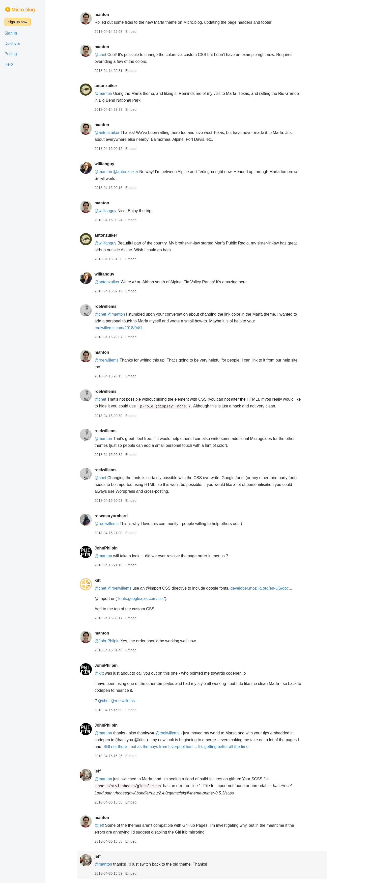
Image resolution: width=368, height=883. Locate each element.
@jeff (103, 825)
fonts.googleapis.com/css (145, 598)
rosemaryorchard (115, 516)
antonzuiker (110, 86)
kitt (102, 580)
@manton (108, 93)
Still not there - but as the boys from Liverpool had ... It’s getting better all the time (180, 746)
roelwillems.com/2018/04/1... (124, 328)
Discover (12, 43)
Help (9, 64)
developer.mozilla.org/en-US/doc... (266, 588)
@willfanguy (110, 211)
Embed (135, 32)
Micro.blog (23, 9)
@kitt (103, 673)
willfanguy (109, 164)
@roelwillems (111, 360)
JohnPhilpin (110, 548)
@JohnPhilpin (111, 641)
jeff (102, 771)
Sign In (11, 33)
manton (106, 14)
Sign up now (17, 22)
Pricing (11, 54)
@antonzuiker (111, 132)
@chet (105, 54)
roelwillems (110, 306)
